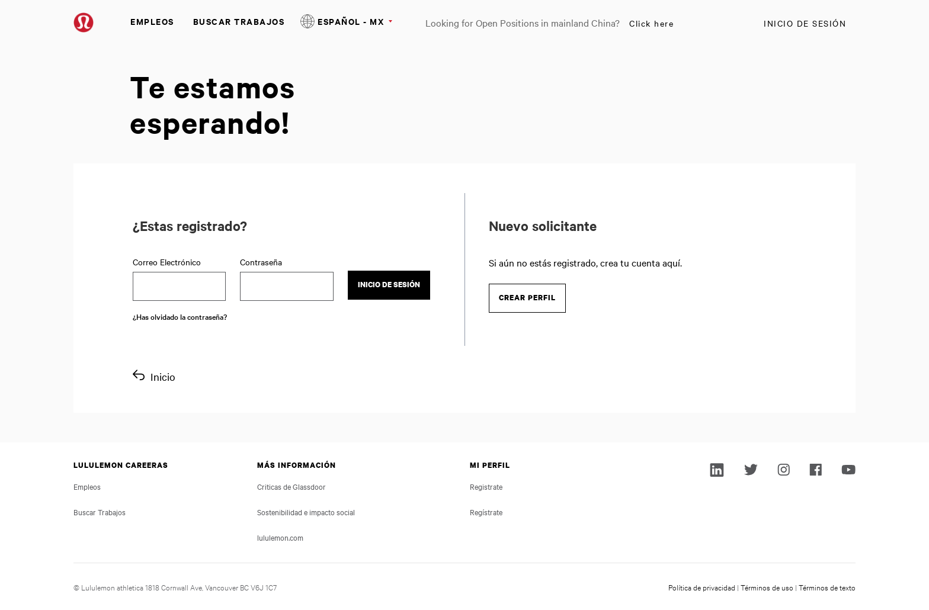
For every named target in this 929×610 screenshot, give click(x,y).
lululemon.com (280, 537)
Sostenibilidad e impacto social (306, 511)
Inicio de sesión (805, 23)
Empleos (152, 21)
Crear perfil (527, 298)
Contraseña (261, 262)
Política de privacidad (701, 587)
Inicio (162, 376)
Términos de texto (827, 587)
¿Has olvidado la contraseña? (180, 316)
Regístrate (486, 511)
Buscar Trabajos (239, 21)
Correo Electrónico (167, 262)
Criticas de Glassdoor (291, 486)
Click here (651, 23)
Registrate (486, 486)
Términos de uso (767, 587)
